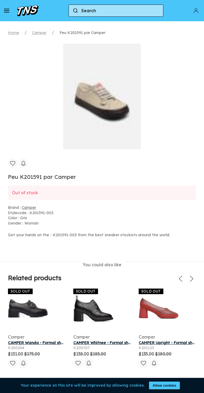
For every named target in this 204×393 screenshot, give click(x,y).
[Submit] (75, 10)
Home (13, 32)
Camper (39, 32)
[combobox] (116, 11)
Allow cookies (164, 385)
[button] (6, 10)
